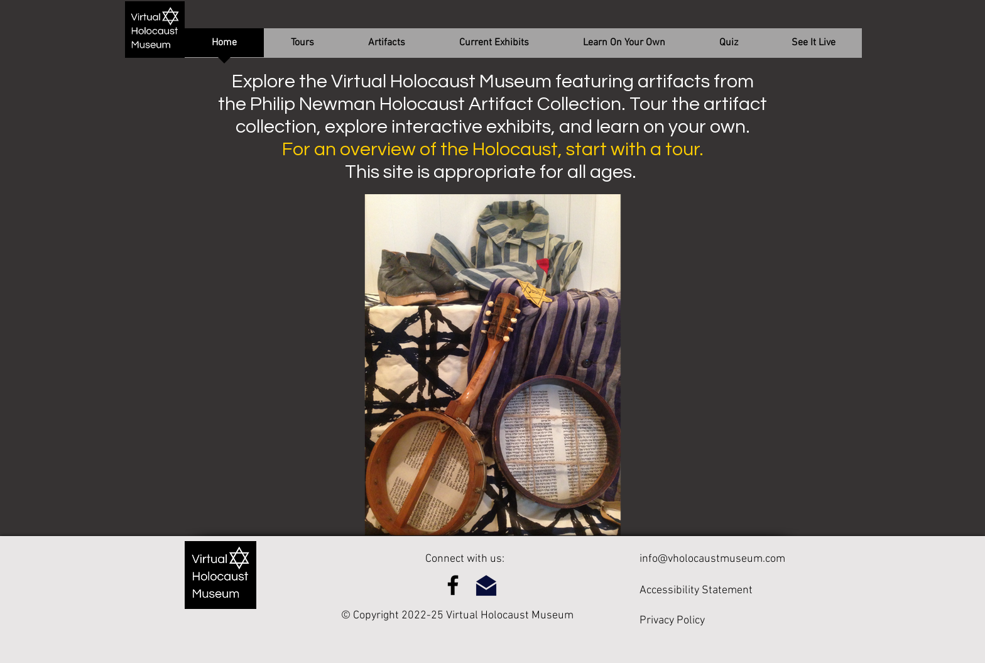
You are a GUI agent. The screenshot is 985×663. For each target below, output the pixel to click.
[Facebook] (453, 585)
